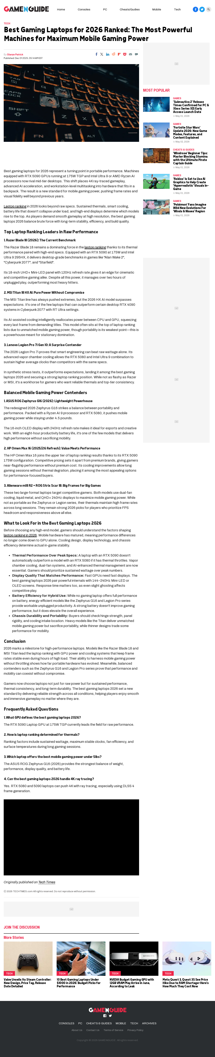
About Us (77, 1030)
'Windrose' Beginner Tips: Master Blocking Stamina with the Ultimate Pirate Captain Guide (190, 158)
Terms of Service (113, 1030)
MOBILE (121, 1023)
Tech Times (46, 882)
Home (61, 9)
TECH (7, 23)
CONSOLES (66, 1023)
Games (177, 98)
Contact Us (92, 1030)
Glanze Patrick (15, 54)
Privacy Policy (135, 1030)
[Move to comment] (136, 54)
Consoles (84, 9)
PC (105, 9)
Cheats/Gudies (130, 9)
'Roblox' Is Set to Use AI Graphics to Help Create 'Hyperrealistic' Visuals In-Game (190, 184)
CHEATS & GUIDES (183, 149)
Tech (177, 9)
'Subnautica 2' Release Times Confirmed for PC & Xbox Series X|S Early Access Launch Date (191, 107)
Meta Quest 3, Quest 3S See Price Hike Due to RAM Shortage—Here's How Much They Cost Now (185, 982)
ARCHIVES (149, 1023)
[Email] (130, 54)
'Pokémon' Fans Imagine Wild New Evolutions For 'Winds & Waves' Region (189, 207)
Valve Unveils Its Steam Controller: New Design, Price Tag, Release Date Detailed (27, 982)
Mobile (156, 9)
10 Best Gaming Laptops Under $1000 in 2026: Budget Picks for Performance (78, 982)
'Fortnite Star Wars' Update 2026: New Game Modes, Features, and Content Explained (190, 132)
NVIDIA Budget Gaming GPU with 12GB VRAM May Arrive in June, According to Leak (132, 982)
